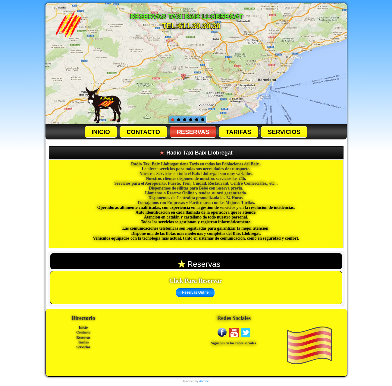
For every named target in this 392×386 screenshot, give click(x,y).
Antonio (204, 381)
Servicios (284, 132)
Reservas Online (195, 292)
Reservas (193, 132)
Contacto (143, 132)
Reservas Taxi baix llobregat (186, 16)
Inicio (101, 132)
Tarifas (238, 132)
